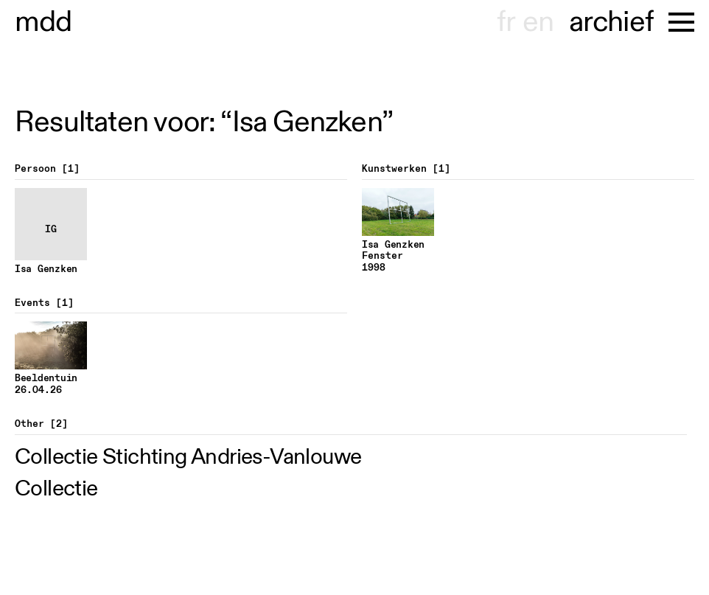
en (538, 22)
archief (611, 22)
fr (506, 22)
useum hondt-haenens (43, 22)
